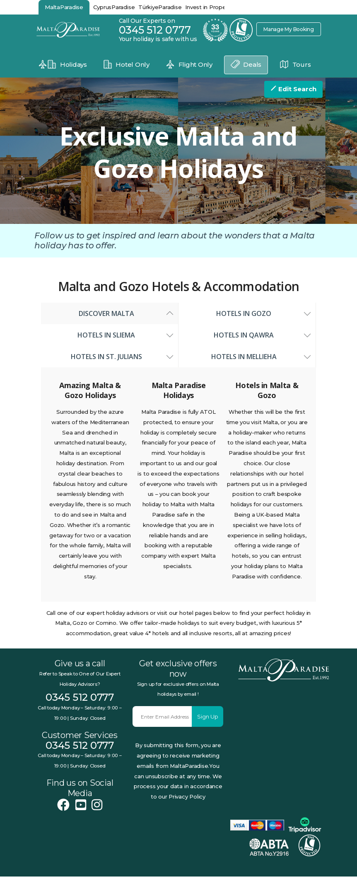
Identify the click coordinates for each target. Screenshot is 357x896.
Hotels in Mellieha (247, 376)
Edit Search (293, 89)
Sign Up (207, 736)
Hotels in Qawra (247, 354)
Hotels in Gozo (247, 333)
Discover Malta (110, 333)
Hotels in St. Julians (110, 376)
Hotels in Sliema (109, 354)
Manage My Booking (286, 29)
